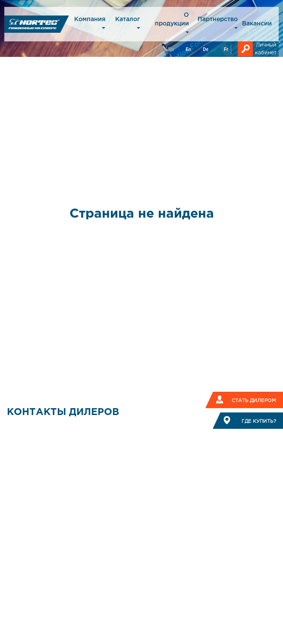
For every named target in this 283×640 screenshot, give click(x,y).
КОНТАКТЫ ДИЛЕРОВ (63, 412)
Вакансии (257, 23)
